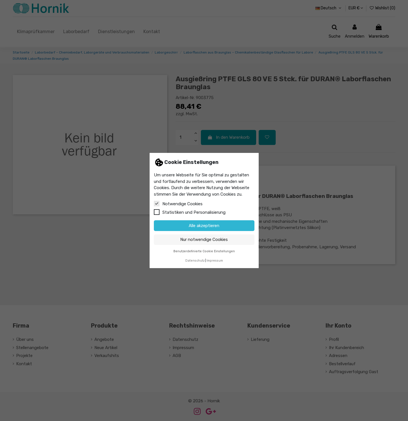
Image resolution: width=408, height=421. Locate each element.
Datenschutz (195, 260)
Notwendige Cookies (178, 203)
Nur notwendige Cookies (204, 239)
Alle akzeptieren (204, 225)
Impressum (215, 260)
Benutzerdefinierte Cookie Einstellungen (204, 251)
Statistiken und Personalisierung (190, 212)
